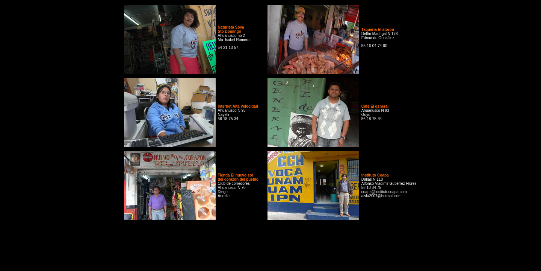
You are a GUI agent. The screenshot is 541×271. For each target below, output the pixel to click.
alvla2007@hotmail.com (381, 196)
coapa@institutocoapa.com (384, 192)
